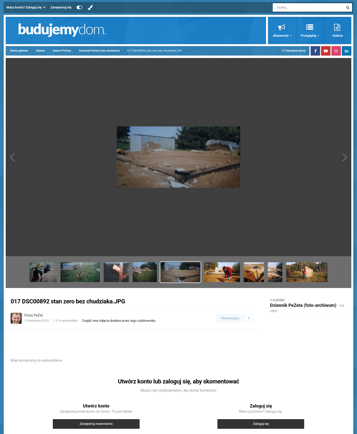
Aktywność (281, 35)
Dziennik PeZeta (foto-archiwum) (303, 305)
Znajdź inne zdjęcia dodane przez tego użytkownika (118, 320)
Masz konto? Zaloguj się (25, 7)
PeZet (38, 315)
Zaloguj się (261, 424)
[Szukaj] (297, 7)
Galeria (337, 35)
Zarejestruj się (61, 7)
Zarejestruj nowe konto (96, 424)
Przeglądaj (309, 35)
